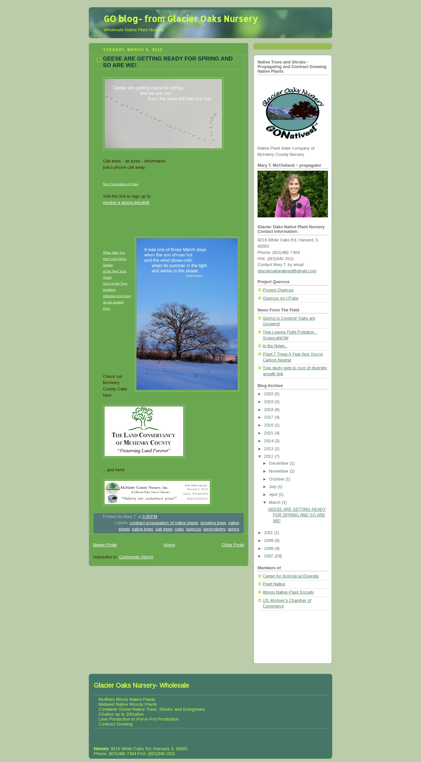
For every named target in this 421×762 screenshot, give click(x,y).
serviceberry (214, 529)
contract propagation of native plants (164, 523)
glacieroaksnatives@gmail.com (287, 271)
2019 (269, 402)
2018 (269, 409)
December (279, 463)
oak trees (163, 529)
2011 (269, 532)
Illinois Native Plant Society (288, 592)
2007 (269, 556)
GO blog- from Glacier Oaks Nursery (181, 18)
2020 (269, 394)
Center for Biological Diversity (291, 576)
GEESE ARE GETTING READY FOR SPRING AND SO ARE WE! (297, 515)
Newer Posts (105, 545)
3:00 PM (149, 516)
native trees (142, 529)
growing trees (213, 523)
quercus (193, 529)
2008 (269, 548)
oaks (179, 529)
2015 (269, 433)
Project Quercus (278, 290)
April (274, 494)
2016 (269, 425)
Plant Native (274, 584)
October (277, 479)
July (273, 486)
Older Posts (233, 545)
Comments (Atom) (136, 557)
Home (169, 545)
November (279, 471)
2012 (269, 456)
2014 (269, 441)
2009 (269, 540)
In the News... (275, 346)
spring (233, 529)
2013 (269, 449)
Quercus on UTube (280, 298)
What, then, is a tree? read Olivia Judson (114, 258)
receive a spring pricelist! (126, 202)
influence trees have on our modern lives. (117, 302)
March (275, 502)
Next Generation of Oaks (120, 184)
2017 (269, 417)
